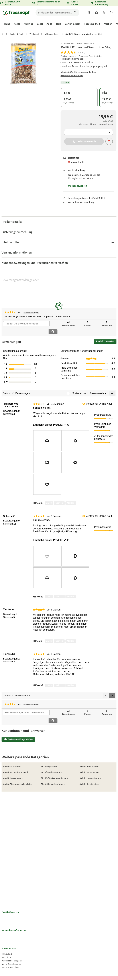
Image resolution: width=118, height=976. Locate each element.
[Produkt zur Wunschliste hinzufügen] (109, 141)
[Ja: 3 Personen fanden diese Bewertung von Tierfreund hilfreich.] (49, 677)
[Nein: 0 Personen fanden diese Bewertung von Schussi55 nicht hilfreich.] (59, 589)
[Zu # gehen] (67, 72)
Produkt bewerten (106, 334)
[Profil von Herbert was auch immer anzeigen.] (11, 397)
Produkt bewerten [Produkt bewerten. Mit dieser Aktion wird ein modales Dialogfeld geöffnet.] (68, 56)
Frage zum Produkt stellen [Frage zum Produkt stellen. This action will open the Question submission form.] (90, 56)
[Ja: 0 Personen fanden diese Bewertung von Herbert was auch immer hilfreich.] (49, 495)
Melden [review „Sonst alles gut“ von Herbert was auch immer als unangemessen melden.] (70, 495)
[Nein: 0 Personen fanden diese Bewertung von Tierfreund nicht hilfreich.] (59, 633)
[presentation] (47, 433)
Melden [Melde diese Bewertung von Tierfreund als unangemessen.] (70, 633)
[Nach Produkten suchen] (75, 12)
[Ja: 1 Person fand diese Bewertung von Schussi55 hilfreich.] (49, 589)
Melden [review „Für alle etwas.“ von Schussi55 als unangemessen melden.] (70, 588)
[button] (59, 222)
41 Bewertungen (32, 312)
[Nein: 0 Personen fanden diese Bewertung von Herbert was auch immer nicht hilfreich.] (59, 495)
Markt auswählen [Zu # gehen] (77, 185)
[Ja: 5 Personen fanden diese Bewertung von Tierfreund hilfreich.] (49, 633)
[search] (57, 12)
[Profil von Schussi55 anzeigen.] (9, 508)
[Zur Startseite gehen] (16, 12)
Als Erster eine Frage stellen (18, 723)
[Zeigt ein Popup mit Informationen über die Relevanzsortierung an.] (68, 385)
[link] (89, 12)
